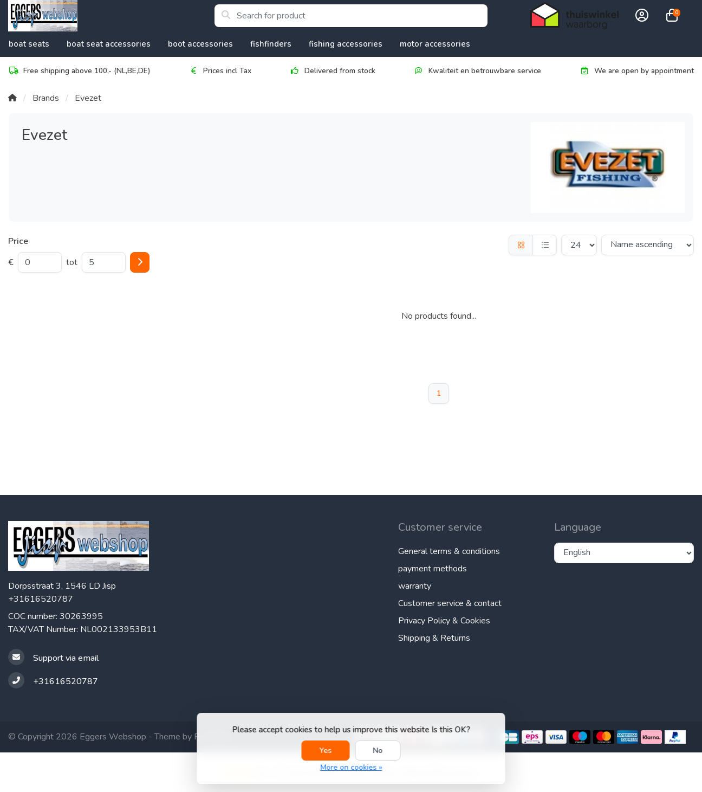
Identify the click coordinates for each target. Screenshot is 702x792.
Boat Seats (29, 43)
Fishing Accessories (345, 43)
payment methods (432, 569)
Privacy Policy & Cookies (444, 621)
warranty (414, 586)
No (378, 750)
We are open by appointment (636, 71)
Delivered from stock (332, 71)
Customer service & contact (450, 603)
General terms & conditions (449, 551)
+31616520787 (40, 599)
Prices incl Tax (219, 71)
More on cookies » (351, 767)
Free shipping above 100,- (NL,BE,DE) (79, 71)
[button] (640, 16)
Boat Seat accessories (109, 43)
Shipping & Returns (434, 638)
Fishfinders (270, 43)
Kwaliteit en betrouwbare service (477, 71)
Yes (326, 750)
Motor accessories (435, 43)
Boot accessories (200, 43)
